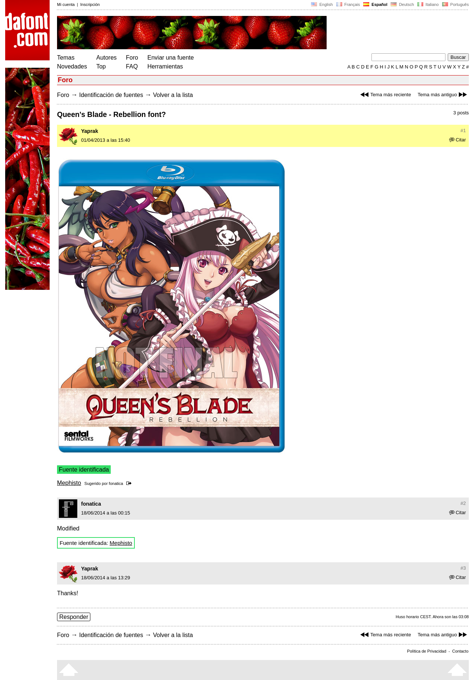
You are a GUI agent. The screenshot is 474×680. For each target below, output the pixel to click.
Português (455, 4)
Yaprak (89, 131)
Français (348, 4)
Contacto (460, 651)
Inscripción (90, 4)
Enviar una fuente (170, 57)
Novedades (72, 66)
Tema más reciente (384, 94)
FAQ (132, 66)
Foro (132, 57)
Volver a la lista (173, 95)
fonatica (116, 483)
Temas (65, 57)
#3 (463, 568)
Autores (106, 57)
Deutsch (402, 4)
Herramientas (165, 66)
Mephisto (69, 483)
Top (101, 66)
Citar (457, 140)
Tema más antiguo (443, 94)
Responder (73, 617)
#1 (463, 130)
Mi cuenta (66, 4)
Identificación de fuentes (111, 95)
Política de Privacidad (426, 651)
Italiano (428, 4)
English (322, 4)
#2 (463, 503)
